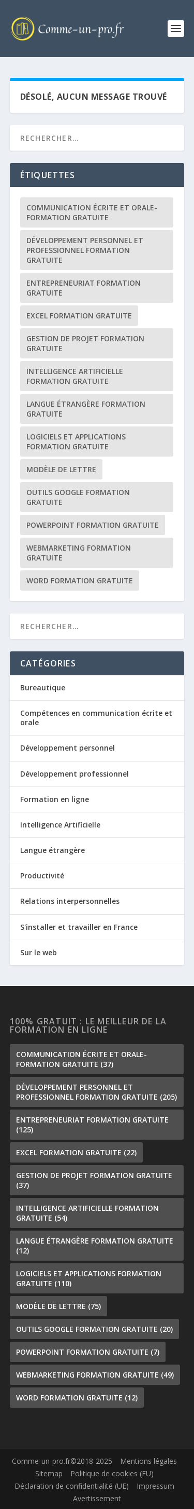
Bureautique (42, 687)
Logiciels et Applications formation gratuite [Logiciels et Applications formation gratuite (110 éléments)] (76, 441)
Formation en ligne (54, 799)
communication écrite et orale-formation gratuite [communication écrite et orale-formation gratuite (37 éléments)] (91, 212)
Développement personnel (67, 748)
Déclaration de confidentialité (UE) (71, 1486)
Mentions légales (148, 1461)
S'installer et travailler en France (79, 927)
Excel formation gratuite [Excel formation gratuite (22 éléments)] (79, 316)
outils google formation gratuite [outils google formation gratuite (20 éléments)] (78, 497)
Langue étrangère (52, 850)
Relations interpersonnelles (70, 901)
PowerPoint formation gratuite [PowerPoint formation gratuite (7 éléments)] (92, 525)
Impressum (155, 1486)
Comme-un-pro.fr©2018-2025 (62, 1461)
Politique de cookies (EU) (112, 1473)
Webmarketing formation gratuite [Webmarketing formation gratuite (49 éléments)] (78, 553)
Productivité (42, 875)
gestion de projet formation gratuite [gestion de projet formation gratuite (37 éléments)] (85, 343)
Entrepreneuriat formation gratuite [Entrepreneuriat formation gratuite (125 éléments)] (83, 288)
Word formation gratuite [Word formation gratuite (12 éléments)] (79, 580)
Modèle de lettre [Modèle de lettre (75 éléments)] (61, 469)
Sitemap (49, 1473)
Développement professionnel (74, 774)
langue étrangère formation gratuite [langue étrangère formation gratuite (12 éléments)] (85, 409)
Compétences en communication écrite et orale (96, 717)
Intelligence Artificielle (60, 825)
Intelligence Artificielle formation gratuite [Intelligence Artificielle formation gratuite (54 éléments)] (74, 376)
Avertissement (97, 1498)
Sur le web (38, 952)
